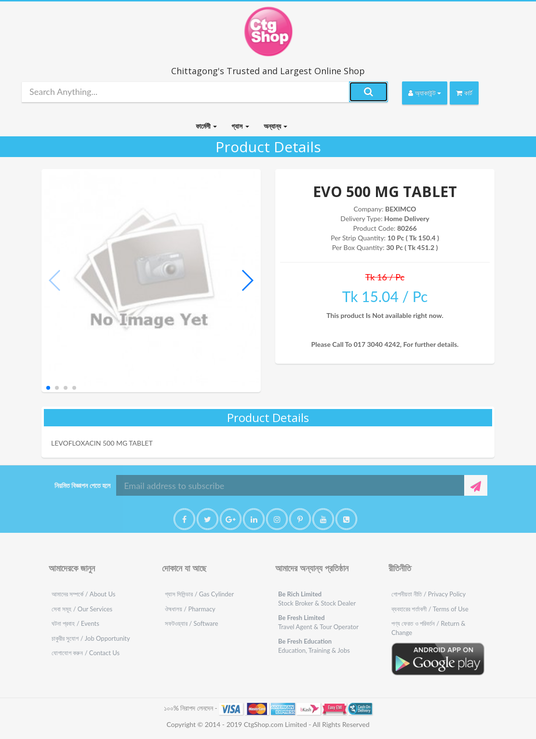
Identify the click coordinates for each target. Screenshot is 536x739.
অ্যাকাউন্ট (424, 93)
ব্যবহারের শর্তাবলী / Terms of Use (430, 609)
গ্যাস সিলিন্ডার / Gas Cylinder (199, 594)
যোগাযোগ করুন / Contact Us (86, 653)
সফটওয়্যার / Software (191, 623)
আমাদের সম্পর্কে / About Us (83, 594)
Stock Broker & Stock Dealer (317, 598)
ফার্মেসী (206, 126)
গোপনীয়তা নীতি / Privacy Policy (428, 594)
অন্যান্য (275, 126)
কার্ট (464, 93)
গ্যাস (240, 126)
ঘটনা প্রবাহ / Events (75, 623)
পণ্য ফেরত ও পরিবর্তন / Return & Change (428, 628)
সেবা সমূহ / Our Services (82, 609)
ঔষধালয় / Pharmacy (190, 609)
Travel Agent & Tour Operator (318, 622)
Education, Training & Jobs (314, 645)
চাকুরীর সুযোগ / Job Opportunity (91, 638)
